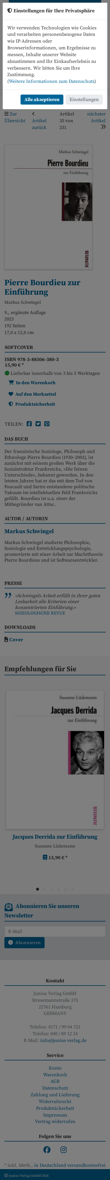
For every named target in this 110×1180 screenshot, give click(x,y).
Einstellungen (84, 100)
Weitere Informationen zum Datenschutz (51, 81)
